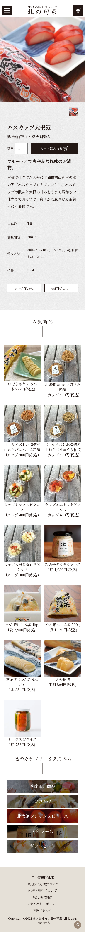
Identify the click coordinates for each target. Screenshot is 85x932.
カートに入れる (54, 148)
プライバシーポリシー (42, 903)
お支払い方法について (42, 884)
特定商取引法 (42, 896)
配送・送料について (42, 890)
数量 (10, 148)
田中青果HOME (42, 877)
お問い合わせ (42, 910)
